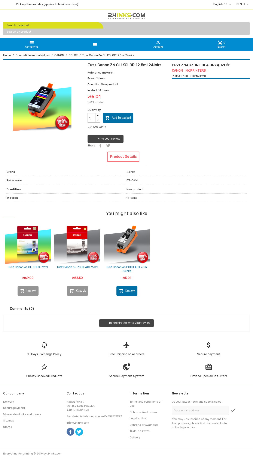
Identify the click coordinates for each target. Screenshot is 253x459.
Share (100, 145)
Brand (91, 78)
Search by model (18, 25)
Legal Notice (138, 418)
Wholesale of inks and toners (22, 414)
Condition (94, 84)
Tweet (108, 145)
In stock (93, 90)
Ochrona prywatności (144, 424)
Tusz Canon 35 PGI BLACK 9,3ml (77, 267)
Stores (7, 427)
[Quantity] (91, 118)
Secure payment (14, 407)
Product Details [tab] (123, 157)
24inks (100, 78)
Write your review (105, 139)
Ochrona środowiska (143, 412)
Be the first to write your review (126, 323)
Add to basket (118, 117)
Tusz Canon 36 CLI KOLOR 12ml (28, 267)
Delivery (8, 401)
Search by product (19, 31)
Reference (94, 72)
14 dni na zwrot (139, 431)
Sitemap (8, 420)
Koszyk (28, 290)
